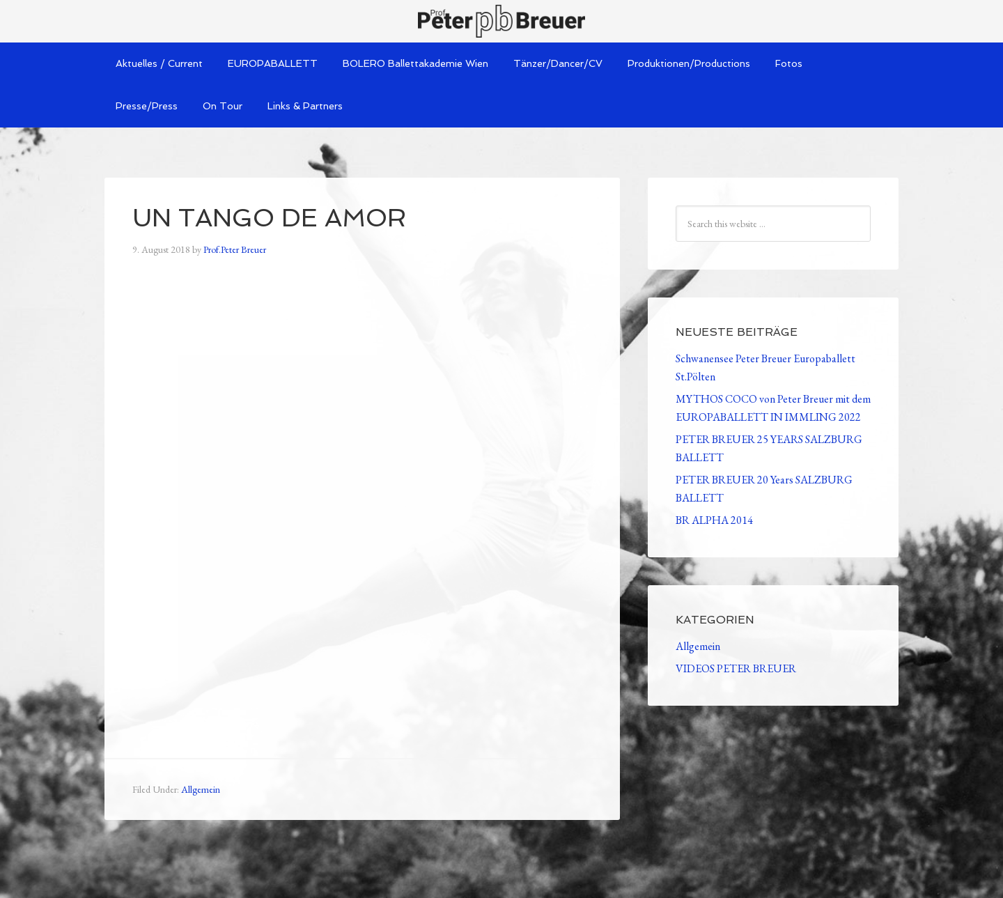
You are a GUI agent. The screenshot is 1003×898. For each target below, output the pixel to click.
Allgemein (200, 789)
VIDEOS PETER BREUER (736, 668)
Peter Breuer (501, 21)
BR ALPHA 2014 (714, 520)
